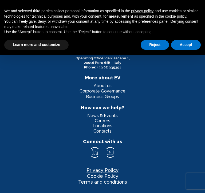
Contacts (102, 131)
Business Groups (102, 96)
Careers (102, 120)
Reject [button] (154, 45)
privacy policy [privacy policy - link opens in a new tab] (142, 11)
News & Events (102, 115)
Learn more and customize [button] (36, 45)
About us (103, 85)
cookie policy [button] (175, 16)
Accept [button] (186, 45)
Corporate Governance (102, 91)
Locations (102, 125)
